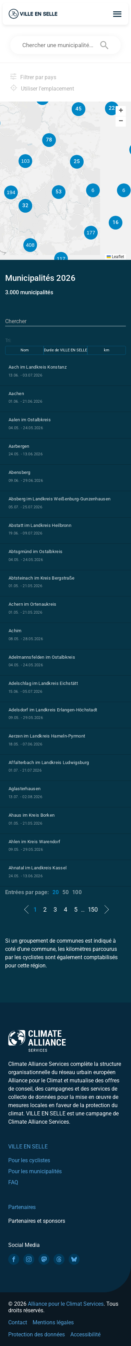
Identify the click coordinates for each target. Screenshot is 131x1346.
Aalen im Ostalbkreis (30, 419)
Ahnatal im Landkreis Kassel (38, 867)
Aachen (16, 393)
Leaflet (115, 256)
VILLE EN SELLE (28, 1146)
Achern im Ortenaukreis (33, 604)
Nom (25, 350)
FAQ (13, 1182)
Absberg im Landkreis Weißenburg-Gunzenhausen (59, 498)
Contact (17, 1322)
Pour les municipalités (35, 1171)
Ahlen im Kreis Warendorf (34, 841)
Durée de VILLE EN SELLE (65, 350)
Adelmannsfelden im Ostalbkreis (42, 657)
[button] (124, 190)
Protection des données (36, 1334)
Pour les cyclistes (29, 1160)
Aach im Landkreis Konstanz (38, 367)
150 (93, 909)
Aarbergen (19, 446)
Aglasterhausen (24, 788)
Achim (15, 630)
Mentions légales (53, 1322)
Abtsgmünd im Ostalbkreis (35, 551)
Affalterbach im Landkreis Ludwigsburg (49, 762)
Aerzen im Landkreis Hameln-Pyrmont (47, 736)
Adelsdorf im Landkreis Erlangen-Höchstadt (53, 709)
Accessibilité (85, 1334)
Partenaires (22, 1207)
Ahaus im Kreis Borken (32, 815)
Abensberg (20, 472)
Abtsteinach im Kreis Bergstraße (41, 578)
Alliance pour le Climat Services (66, 1304)
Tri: (8, 340)
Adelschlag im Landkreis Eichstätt (43, 683)
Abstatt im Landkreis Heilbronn (40, 525)
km (106, 350)
